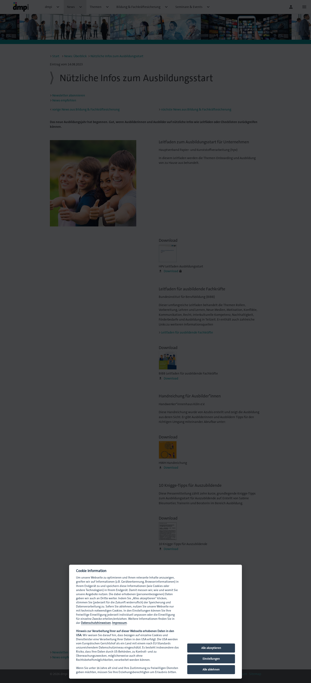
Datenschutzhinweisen (96, 623)
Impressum (119, 623)
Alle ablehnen (211, 669)
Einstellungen (211, 659)
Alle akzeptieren (211, 648)
